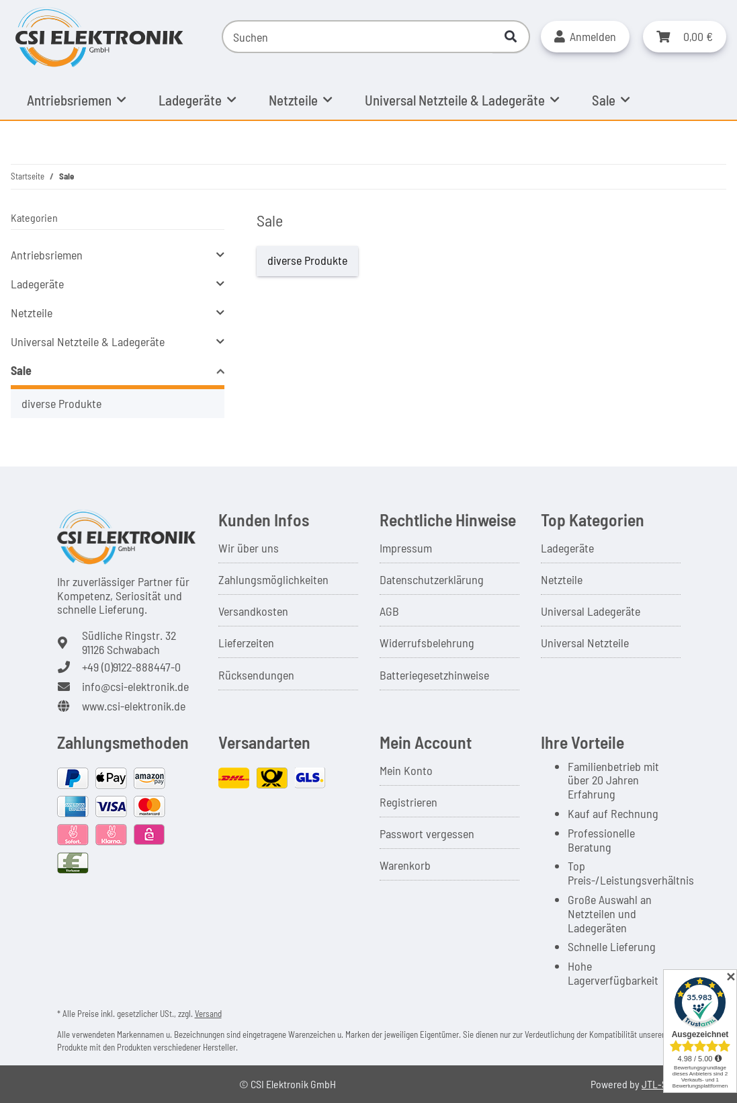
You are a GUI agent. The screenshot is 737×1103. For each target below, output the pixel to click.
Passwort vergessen (427, 833)
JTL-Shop (662, 1083)
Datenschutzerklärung (432, 579)
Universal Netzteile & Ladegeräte (88, 341)
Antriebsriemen (47, 254)
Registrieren (408, 801)
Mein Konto (406, 770)
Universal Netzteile (585, 642)
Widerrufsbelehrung (427, 642)
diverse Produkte (307, 260)
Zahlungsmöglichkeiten (273, 579)
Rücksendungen (256, 674)
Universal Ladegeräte (590, 611)
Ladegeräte (37, 283)
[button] (585, 36)
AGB (389, 611)
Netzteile (31, 312)
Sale (21, 370)
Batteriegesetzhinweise (434, 674)
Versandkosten (253, 611)
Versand (208, 1013)
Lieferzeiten (246, 642)
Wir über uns (248, 547)
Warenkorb (405, 865)
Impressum (406, 547)
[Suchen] (357, 36)
